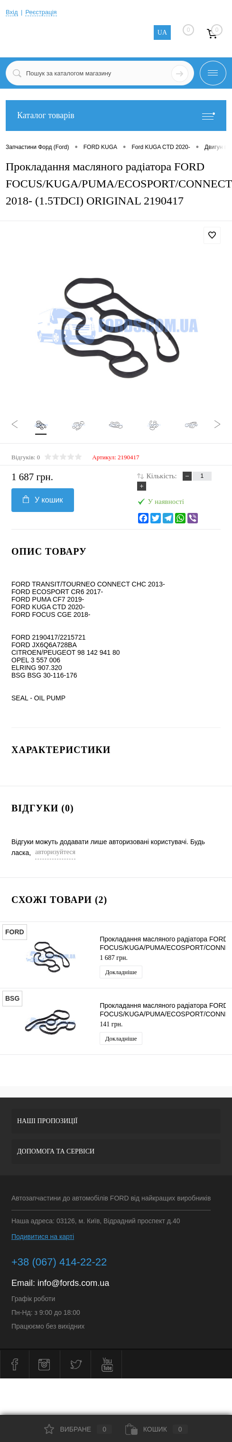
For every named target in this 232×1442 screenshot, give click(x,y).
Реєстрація (40, 12)
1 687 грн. (114, 957)
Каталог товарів (116, 115)
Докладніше (121, 972)
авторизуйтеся (55, 852)
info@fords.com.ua (73, 1283)
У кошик (43, 499)
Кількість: (162, 476)
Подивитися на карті (42, 1236)
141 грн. (111, 1024)
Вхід (12, 12)
